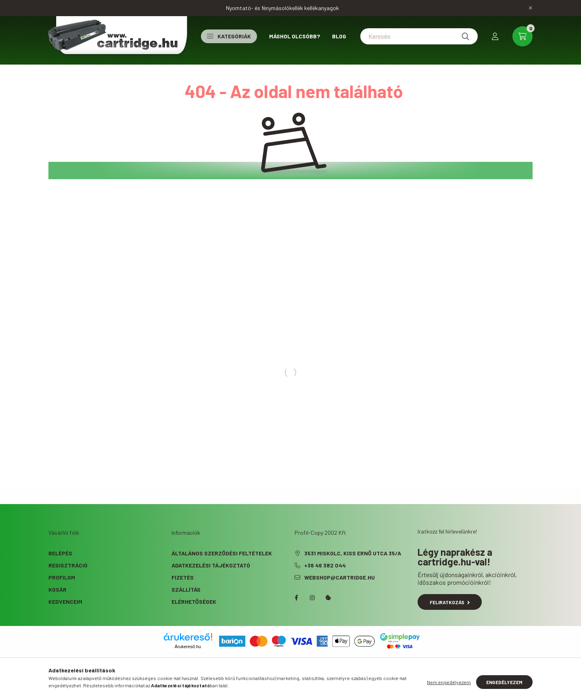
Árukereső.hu (188, 646)
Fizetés (182, 577)
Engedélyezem (504, 682)
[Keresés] (419, 36)
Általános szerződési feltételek (221, 553)
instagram (312, 598)
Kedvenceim (65, 601)
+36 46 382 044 (325, 565)
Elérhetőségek (193, 601)
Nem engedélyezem (449, 682)
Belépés (60, 553)
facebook (296, 598)
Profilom (61, 577)
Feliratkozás (450, 602)
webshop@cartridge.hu (339, 577)
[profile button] (495, 36)
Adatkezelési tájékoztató (210, 565)
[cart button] (522, 36)
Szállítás (186, 589)
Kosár (57, 589)
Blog (339, 36)
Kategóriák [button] (229, 36)
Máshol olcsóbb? (294, 36)
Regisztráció (68, 565)
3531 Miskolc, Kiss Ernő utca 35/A (352, 553)
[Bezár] (531, 8)
